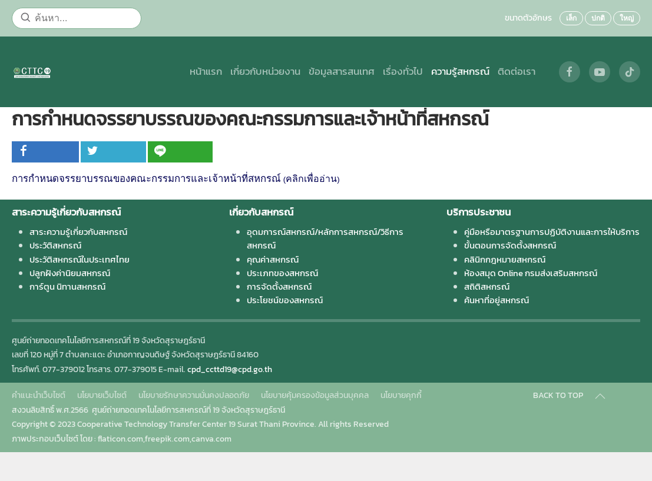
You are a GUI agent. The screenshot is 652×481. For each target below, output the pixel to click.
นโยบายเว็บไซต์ (102, 395)
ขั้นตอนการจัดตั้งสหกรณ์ (510, 245)
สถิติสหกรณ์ (486, 286)
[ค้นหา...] (76, 18)
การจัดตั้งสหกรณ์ (279, 286)
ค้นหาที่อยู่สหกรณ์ (496, 300)
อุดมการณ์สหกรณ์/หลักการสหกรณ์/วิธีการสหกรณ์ (325, 238)
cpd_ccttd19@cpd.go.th (229, 369)
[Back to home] (32, 71)
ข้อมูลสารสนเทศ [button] (342, 71)
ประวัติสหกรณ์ (55, 245)
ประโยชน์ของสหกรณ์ (285, 300)
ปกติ (598, 18)
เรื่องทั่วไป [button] (403, 71)
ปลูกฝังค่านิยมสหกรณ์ (69, 273)
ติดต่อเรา (516, 71)
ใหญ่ (627, 18)
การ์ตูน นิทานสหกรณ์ (67, 286)
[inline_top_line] (180, 151)
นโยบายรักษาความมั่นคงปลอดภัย (193, 395)
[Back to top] (600, 396)
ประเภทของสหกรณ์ (282, 273)
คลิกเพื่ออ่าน (311, 179)
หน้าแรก (206, 71)
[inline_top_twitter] (113, 151)
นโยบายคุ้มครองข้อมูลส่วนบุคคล (315, 395)
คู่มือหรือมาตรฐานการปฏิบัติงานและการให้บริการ (552, 231)
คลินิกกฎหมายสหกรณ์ (504, 259)
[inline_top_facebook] (45, 151)
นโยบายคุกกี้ (401, 395)
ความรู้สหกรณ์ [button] (460, 71)
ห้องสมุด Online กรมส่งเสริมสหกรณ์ (530, 273)
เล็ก (571, 18)
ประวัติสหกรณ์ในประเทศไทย (79, 259)
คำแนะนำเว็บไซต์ (38, 395)
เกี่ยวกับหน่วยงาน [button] (265, 71)
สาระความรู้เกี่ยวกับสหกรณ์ (78, 231)
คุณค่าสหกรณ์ (273, 259)
